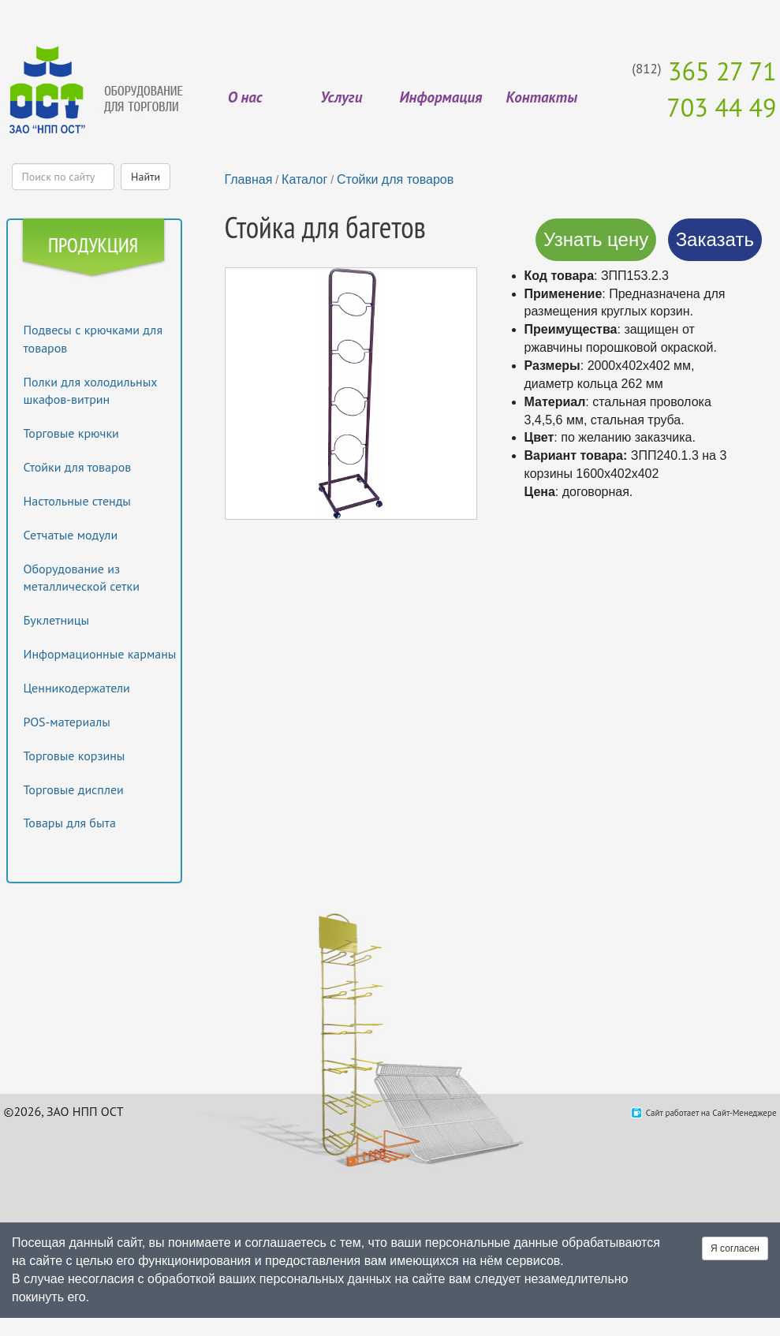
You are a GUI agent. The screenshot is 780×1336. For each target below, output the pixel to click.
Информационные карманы (100, 654)
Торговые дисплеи (74, 789)
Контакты (541, 97)
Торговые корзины (74, 755)
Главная (249, 179)
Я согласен (735, 1248)
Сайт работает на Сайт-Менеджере (711, 1112)
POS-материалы (67, 722)
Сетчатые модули (71, 535)
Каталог (304, 179)
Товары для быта (70, 822)
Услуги (341, 97)
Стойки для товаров (78, 467)
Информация (440, 97)
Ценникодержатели (77, 688)
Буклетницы (57, 620)
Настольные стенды (77, 501)
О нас (245, 97)
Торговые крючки (71, 433)
